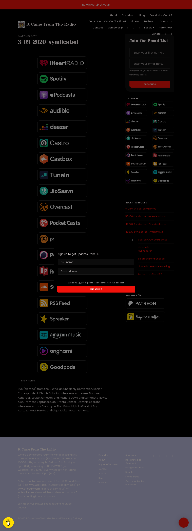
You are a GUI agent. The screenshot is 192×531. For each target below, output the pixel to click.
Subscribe (96, 289)
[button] (132, 240)
